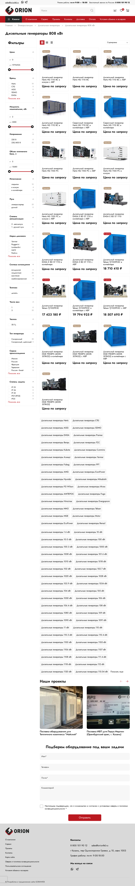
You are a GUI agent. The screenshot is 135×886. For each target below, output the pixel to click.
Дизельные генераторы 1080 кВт (56, 612)
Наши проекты (53, 681)
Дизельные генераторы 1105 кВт (91, 642)
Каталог (14, 19)
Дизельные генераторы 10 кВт (88, 532)
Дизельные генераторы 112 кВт (89, 664)
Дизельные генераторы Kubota (55, 449)
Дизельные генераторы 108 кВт (91, 605)
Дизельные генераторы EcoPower (57, 523)
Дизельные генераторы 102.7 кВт (90, 568)
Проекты (56, 19)
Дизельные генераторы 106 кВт (90, 598)
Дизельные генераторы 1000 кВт (92, 546)
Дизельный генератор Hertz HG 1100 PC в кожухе (113, 171)
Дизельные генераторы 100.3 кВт (57, 546)
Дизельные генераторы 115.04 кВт (92, 671)
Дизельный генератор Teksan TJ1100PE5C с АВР (115, 307)
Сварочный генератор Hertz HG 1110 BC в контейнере (113, 125)
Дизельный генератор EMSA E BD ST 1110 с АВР (83, 262)
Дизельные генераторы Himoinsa (56, 501)
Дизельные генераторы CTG (86, 420)
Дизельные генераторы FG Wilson (57, 486)
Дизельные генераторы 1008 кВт (56, 554)
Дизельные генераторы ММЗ (55, 508)
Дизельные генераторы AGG (54, 427)
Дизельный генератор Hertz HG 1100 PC (52, 169)
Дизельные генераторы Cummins (89, 449)
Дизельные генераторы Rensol (91, 523)
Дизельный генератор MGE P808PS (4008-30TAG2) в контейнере (52, 354)
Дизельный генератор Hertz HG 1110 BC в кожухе (52, 125)
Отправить (85, 818)
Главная (9, 25)
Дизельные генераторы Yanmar (88, 457)
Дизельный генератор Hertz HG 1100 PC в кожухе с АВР (52, 216)
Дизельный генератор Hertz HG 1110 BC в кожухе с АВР (52, 80)
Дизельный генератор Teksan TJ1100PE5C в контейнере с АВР (83, 308)
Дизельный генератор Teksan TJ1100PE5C (52, 307)
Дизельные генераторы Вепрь (55, 442)
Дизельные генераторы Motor (86, 515)
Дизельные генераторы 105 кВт (89, 590)
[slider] (9, 70)
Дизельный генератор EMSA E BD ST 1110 (113, 215)
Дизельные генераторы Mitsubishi (91, 479)
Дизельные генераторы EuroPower (89, 471)
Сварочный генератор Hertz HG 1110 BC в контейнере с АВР (83, 125)
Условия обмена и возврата (113, 19)
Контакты (68, 19)
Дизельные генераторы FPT (86, 464)
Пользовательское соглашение (18, 866)
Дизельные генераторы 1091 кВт (91, 620)
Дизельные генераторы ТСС (87, 442)
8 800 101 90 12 (122, 2)
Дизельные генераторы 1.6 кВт (55, 532)
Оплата (92, 19)
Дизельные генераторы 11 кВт (55, 627)
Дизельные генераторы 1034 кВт (92, 583)
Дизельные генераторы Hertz (54, 420)
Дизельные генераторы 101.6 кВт (91, 554)
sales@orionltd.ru (12, 2)
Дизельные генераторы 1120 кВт (56, 671)
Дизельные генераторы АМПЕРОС (57, 493)
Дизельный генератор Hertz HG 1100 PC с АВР (84, 169)
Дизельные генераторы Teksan (87, 508)
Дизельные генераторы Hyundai (56, 479)
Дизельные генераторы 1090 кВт (56, 620)
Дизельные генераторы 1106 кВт (56, 649)
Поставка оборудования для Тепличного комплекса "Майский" (58, 733)
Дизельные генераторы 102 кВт (56, 568)
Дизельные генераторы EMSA (55, 435)
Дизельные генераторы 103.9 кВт (56, 583)
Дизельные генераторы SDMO (87, 427)
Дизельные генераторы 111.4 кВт (91, 656)
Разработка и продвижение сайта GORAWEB (26, 881)
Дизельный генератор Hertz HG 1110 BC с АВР (114, 78)
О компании (31, 19)
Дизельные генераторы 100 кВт (90, 539)
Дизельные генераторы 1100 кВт (56, 642)
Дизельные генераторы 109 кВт (90, 612)
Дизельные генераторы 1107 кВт (91, 649)
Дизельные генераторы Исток (91, 486)
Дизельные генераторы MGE (54, 515)
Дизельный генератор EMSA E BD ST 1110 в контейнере (52, 262)
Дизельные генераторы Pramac (88, 435)
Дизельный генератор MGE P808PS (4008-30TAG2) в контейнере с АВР (114, 355)
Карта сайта (10, 857)
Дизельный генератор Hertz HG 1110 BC (83, 78)
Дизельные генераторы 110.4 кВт (91, 634)
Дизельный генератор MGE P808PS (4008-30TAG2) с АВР (83, 354)
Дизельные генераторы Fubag (55, 464)
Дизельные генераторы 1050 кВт (56, 598)
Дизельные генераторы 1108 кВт (56, 656)
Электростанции (25, 25)
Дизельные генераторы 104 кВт (56, 590)
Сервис (44, 19)
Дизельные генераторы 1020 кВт (56, 576)
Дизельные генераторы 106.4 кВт (56, 605)
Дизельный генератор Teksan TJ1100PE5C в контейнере (113, 262)
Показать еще (116, 671)
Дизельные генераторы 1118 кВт (56, 664)
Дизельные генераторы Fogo (91, 493)
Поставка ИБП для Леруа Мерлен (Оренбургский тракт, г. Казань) (105, 733)
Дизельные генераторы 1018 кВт (91, 561)
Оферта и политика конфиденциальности (22, 861)
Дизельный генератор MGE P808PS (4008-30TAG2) (52, 402)
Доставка (80, 19)
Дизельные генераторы (49, 25)
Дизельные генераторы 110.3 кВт (56, 634)
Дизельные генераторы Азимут (55, 457)
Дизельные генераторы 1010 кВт (56, 561)
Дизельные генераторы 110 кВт (87, 627)
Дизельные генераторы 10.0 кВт (56, 539)
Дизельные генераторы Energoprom (93, 501)
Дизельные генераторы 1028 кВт (91, 576)
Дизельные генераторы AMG (55, 471)
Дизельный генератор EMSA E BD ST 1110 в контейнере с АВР (83, 216)
